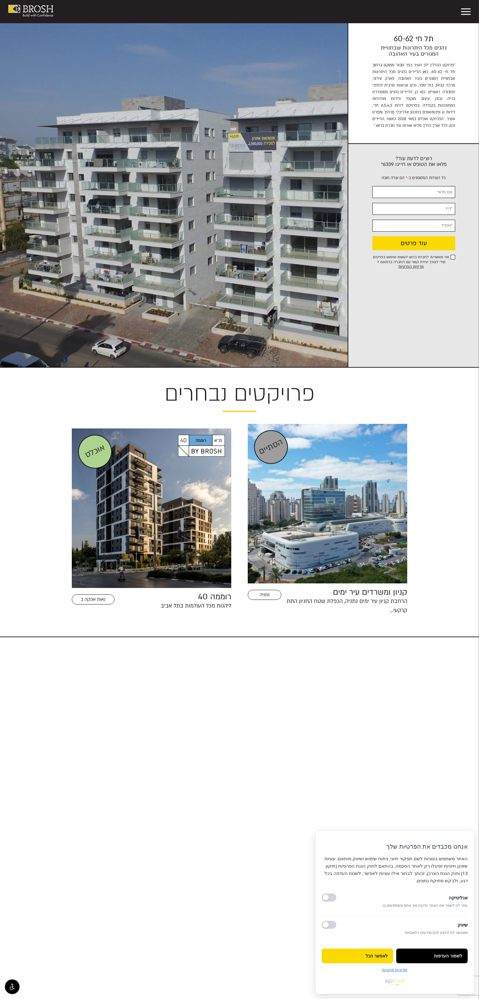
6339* (387, 164)
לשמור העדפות (448, 957)
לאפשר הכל (377, 957)
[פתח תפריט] (466, 12)
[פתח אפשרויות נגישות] (12, 986)
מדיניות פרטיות (394, 969)
